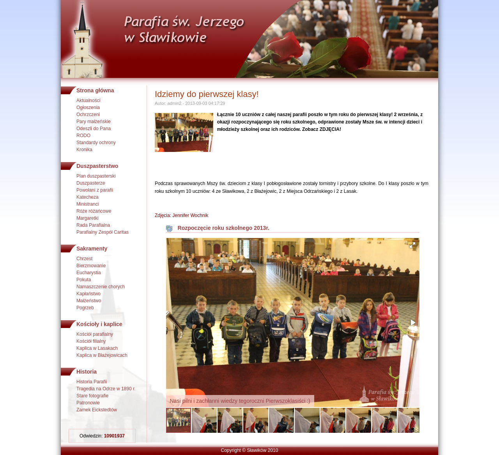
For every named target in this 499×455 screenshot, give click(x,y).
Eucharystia (88, 272)
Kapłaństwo (88, 293)
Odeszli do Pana (93, 128)
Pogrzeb (85, 307)
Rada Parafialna (93, 225)
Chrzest (84, 258)
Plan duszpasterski (96, 176)
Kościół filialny (91, 341)
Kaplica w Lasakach (97, 348)
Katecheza (87, 197)
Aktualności (88, 100)
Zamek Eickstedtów (96, 410)
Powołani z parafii (94, 190)
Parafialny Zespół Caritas (102, 232)
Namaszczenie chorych (100, 286)
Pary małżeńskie (93, 121)
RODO (83, 135)
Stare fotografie (92, 396)
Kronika (84, 149)
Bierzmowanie (91, 265)
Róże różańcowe (93, 211)
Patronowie (88, 403)
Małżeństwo (88, 300)
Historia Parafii (91, 381)
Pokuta (83, 279)
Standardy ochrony (96, 142)
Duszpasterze (90, 183)
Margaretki (87, 218)
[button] (412, 245)
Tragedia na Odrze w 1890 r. (106, 389)
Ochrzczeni (88, 114)
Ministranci (87, 204)
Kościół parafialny (94, 334)
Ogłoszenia (88, 107)
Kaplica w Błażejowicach (101, 355)
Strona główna (95, 90)
